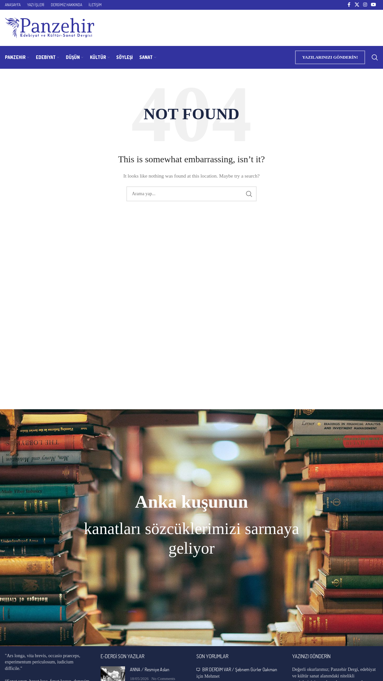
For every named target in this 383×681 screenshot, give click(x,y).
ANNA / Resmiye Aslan (149, 669)
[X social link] (357, 4)
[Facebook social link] (349, 4)
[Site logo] (49, 27)
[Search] (374, 57)
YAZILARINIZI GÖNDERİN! (330, 57)
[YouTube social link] (373, 4)
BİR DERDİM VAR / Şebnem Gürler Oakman (239, 669)
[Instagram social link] (365, 4)
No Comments (163, 678)
